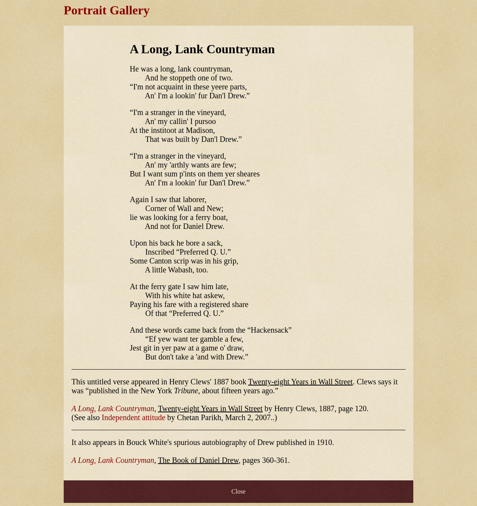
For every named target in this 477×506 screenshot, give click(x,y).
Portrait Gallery (107, 10)
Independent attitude (133, 417)
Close (238, 491)
